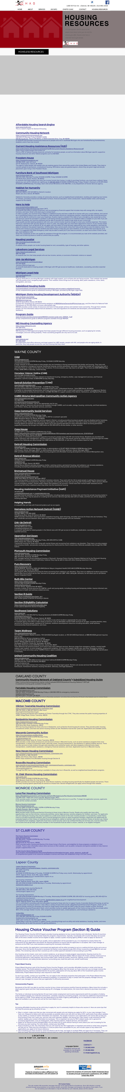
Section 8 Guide (23, 594)
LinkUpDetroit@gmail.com (23, 528)
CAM (17, 357)
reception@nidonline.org (24, 329)
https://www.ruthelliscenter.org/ (25, 581)
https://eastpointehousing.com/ (26, 722)
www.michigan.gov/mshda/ (25, 297)
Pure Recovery (22, 564)
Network (44, 132)
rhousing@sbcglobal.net (24, 768)
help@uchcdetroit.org (21, 663)
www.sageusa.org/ (22, 339)
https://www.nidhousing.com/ (26, 326)
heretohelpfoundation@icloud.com (28, 208)
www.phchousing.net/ (21, 553)
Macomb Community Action (32, 732)
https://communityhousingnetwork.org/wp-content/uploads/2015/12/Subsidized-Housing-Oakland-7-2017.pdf (52, 682)
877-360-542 (20, 341)
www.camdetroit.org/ (21, 359)
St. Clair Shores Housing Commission (36, 774)
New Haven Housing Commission (34, 751)
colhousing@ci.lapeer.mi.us (25, 891)
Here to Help (23, 204)
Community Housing (28, 132)
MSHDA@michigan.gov (24, 300)
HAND (57, 509)
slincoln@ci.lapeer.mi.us (24, 900)
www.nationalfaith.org (47, 305)
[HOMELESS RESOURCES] (32, 52)
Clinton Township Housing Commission (38, 706)
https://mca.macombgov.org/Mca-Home (29, 735)
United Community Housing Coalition (35, 655)
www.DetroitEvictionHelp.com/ (25, 385)
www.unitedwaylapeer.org (25, 915)
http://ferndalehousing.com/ (25, 690)
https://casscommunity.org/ (23, 413)
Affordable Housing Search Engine (35, 124)
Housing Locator (25, 239)
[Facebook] (107, 2)
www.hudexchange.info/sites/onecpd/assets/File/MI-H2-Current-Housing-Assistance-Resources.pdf (50, 149)
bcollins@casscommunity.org (24, 417)
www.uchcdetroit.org (21, 658)
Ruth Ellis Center (23, 579)
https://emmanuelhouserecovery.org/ (27, 473)
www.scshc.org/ (21, 777)
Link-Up (20, 259)
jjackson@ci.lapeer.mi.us (24, 876)
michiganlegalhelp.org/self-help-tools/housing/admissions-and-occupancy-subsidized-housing (48, 288)
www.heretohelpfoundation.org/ (27, 207)
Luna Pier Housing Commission (33, 793)
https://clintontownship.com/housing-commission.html (34, 708)
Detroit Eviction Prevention (29, 382)
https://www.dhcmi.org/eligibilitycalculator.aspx (30, 605)
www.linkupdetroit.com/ (22, 525)
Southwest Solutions (26, 610)
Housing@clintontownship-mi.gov (27, 712)
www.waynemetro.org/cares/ (24, 398)
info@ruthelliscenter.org (22, 585)
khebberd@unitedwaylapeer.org (27, 918)
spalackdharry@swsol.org (23, 616)
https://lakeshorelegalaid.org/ (26, 252)
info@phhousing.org (23, 841)
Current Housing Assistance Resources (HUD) (41, 146)
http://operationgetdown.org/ (24, 538)
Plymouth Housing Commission (32, 550)
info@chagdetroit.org (92, 1053)
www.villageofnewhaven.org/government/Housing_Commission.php (39, 753)
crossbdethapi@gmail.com (23, 493)
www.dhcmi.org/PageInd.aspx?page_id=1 (28, 596)
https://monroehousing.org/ (25, 806)
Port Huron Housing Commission (27, 836)
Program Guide (24, 314)
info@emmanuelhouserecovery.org (26, 477)
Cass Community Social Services (33, 411)
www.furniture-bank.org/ (24, 175)
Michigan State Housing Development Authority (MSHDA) (48, 294)
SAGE (18, 336)
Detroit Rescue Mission (27, 455)
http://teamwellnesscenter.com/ (25, 633)
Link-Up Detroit (22, 522)
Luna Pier (41, 797)
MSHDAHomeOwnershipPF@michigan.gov (70, 303)
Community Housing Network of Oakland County (43, 679)
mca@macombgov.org (23, 738)
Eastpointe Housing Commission (34, 719)
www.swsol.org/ (19, 613)
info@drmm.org (19, 462)
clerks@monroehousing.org (25, 811)
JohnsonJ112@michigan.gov (25, 265)
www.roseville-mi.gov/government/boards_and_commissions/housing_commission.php (45, 765)
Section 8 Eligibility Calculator (31, 602)
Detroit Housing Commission (30, 444)
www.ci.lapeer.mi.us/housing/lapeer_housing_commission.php (37, 868)
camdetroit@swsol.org (21, 363)
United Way (20, 913)
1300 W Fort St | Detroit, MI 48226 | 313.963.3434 (87, 6)
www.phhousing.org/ (23, 837)
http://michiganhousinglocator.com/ (28, 242)
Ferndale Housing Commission (33, 688)
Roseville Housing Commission (33, 762)
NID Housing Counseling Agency (34, 323)
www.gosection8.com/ (23, 127)
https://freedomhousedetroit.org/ (27, 160)
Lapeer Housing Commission (26, 866)
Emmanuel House (24, 470)
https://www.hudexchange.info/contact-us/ (30, 150)
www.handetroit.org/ (21, 512)
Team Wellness (23, 630)
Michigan (30, 259)
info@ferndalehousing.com (25, 694)
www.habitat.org (21, 190)
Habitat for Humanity (28, 187)
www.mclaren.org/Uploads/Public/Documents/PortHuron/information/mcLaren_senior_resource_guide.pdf (52, 852)
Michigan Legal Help (27, 272)
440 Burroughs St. (22, 139)
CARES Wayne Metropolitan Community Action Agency (45, 396)
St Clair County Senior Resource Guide (29, 851)
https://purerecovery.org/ (22, 566)
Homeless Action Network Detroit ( (34, 509)
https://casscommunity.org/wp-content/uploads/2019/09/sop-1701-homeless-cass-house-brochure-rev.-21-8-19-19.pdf (53, 433)
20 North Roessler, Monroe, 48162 (27, 809)
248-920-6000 (55, 182)
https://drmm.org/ (20, 458)
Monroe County (50, 797)
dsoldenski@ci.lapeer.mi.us (44, 876)
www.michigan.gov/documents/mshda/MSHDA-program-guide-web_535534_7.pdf (44, 317)
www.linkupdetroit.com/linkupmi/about (29, 262)
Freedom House (25, 157)
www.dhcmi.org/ (20, 447)
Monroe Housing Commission (26, 804)
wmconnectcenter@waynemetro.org (26, 402)
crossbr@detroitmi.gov (42, 493)
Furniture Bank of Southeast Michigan (37, 172)
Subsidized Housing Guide (30, 286)
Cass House (21, 429)
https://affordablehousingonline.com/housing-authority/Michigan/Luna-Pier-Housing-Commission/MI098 (51, 796)
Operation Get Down (26, 535)
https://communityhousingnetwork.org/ (29, 135)
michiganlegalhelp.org (23, 275)
